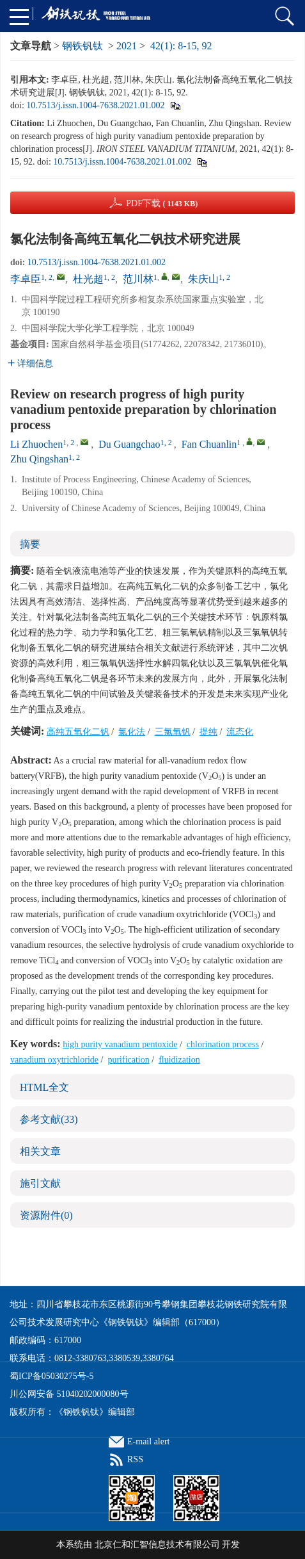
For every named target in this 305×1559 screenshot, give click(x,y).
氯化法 (131, 732)
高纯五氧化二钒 (78, 732)
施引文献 (40, 1183)
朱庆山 (203, 278)
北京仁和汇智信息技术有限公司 (157, 1544)
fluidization (179, 1060)
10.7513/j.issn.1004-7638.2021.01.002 (95, 105)
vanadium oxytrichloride (54, 1060)
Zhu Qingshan (39, 458)
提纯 (208, 732)
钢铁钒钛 (82, 45)
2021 (126, 45)
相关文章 (40, 1151)
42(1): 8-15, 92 (181, 45)
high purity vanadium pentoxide (120, 1044)
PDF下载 (162, 203)
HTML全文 (44, 1087)
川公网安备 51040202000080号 (69, 1394)
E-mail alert (148, 1441)
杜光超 (88, 278)
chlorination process (223, 1044)
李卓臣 (25, 278)
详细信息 (30, 363)
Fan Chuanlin (209, 444)
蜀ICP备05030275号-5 (51, 1376)
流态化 (239, 732)
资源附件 (46, 1215)
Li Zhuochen (36, 444)
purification (128, 1060)
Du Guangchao (129, 444)
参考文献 (49, 1119)
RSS (135, 1459)
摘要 (30, 544)
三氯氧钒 (173, 732)
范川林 (138, 278)
